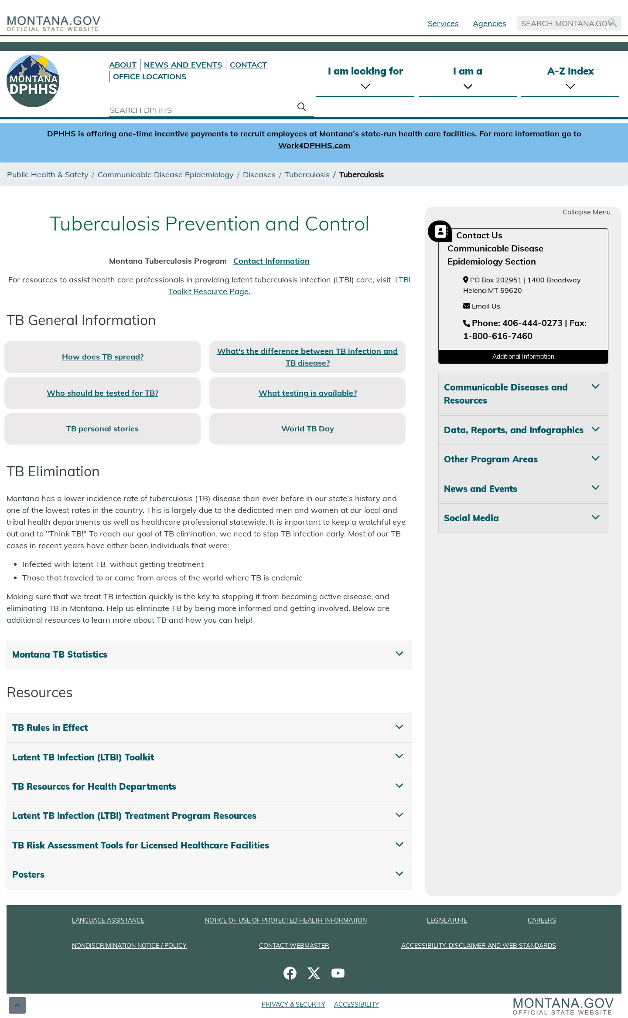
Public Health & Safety (48, 175)
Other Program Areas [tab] (491, 459)
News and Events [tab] (480, 488)
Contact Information (271, 261)
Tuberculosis (307, 175)
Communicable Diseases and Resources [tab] (506, 394)
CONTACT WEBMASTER (294, 946)
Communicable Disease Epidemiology (166, 175)
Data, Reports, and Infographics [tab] (514, 429)
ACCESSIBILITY (356, 1004)
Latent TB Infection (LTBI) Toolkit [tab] (83, 757)
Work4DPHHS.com (314, 145)
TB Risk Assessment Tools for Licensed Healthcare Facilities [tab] (140, 845)
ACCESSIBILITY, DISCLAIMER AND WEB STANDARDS (478, 946)
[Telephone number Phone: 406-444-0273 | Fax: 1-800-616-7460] (525, 330)
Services (443, 23)
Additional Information (523, 356)
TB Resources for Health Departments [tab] (94, 786)
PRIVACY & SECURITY (293, 1004)
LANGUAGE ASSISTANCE (108, 920)
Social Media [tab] (471, 517)
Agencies (489, 23)
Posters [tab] (28, 874)
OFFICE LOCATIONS (150, 76)
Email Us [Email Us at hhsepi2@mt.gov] (481, 306)
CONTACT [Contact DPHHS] (248, 65)
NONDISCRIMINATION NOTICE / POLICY (129, 946)
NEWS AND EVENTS (183, 65)
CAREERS (542, 920)
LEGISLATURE (447, 920)
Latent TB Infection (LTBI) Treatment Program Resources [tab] (134, 815)
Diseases (259, 175)
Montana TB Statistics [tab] (59, 654)
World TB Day (307, 429)
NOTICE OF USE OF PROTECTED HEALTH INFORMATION (286, 920)
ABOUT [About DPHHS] (123, 65)
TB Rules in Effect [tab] (50, 727)
